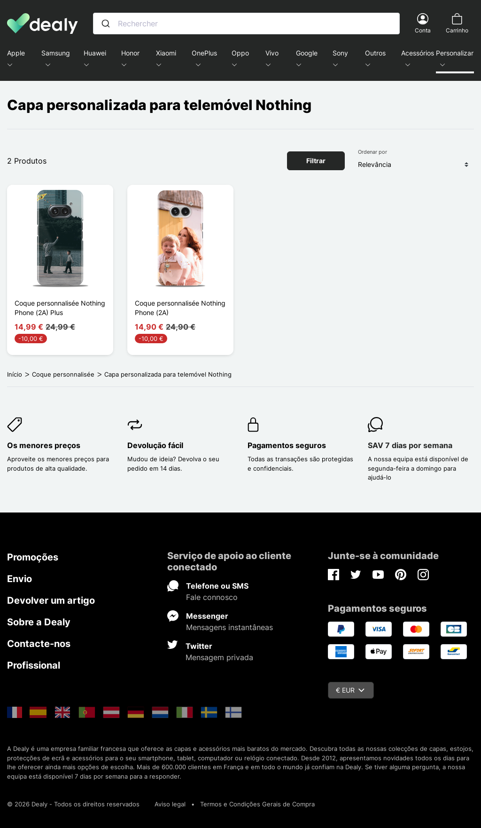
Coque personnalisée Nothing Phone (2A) (180, 307)
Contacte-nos (38, 643)
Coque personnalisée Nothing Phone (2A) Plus (60, 307)
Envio (19, 578)
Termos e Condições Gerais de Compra (257, 804)
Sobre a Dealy (38, 622)
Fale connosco (212, 597)
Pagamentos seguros (287, 445)
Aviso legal (170, 804)
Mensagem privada (219, 657)
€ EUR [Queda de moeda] (350, 690)
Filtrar (316, 161)
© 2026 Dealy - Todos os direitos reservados (73, 804)
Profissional (33, 665)
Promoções (32, 557)
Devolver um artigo (51, 600)
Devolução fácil (155, 445)
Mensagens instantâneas (229, 627)
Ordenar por (372, 152)
